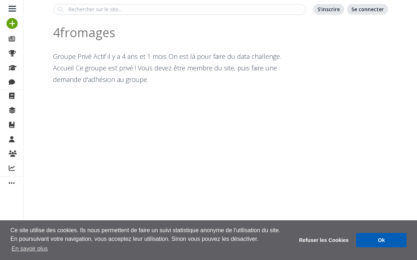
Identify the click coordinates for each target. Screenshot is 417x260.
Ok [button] (381, 240)
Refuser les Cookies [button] (324, 240)
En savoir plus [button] (30, 249)
